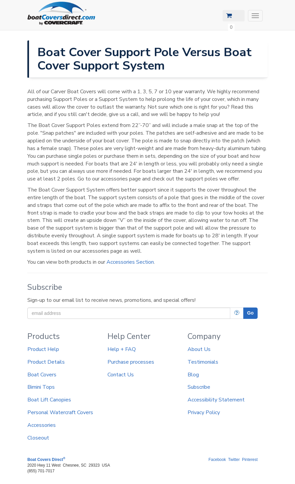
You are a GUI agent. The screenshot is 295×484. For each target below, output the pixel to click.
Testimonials (203, 362)
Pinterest (250, 459)
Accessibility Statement (216, 399)
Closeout (38, 438)
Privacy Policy (204, 412)
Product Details (46, 362)
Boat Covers (41, 374)
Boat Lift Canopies (49, 399)
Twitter (234, 459)
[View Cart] (234, 15)
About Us (199, 349)
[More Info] (237, 313)
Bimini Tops (41, 387)
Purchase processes (130, 362)
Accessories (41, 425)
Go (250, 313)
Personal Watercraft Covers (60, 412)
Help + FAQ (121, 349)
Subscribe (199, 387)
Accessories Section (130, 262)
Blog (193, 374)
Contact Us (120, 374)
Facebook (217, 459)
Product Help (43, 349)
